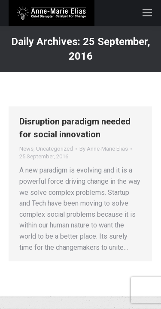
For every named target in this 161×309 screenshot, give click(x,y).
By (103, 148)
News (26, 148)
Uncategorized (54, 148)
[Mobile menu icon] (147, 13)
